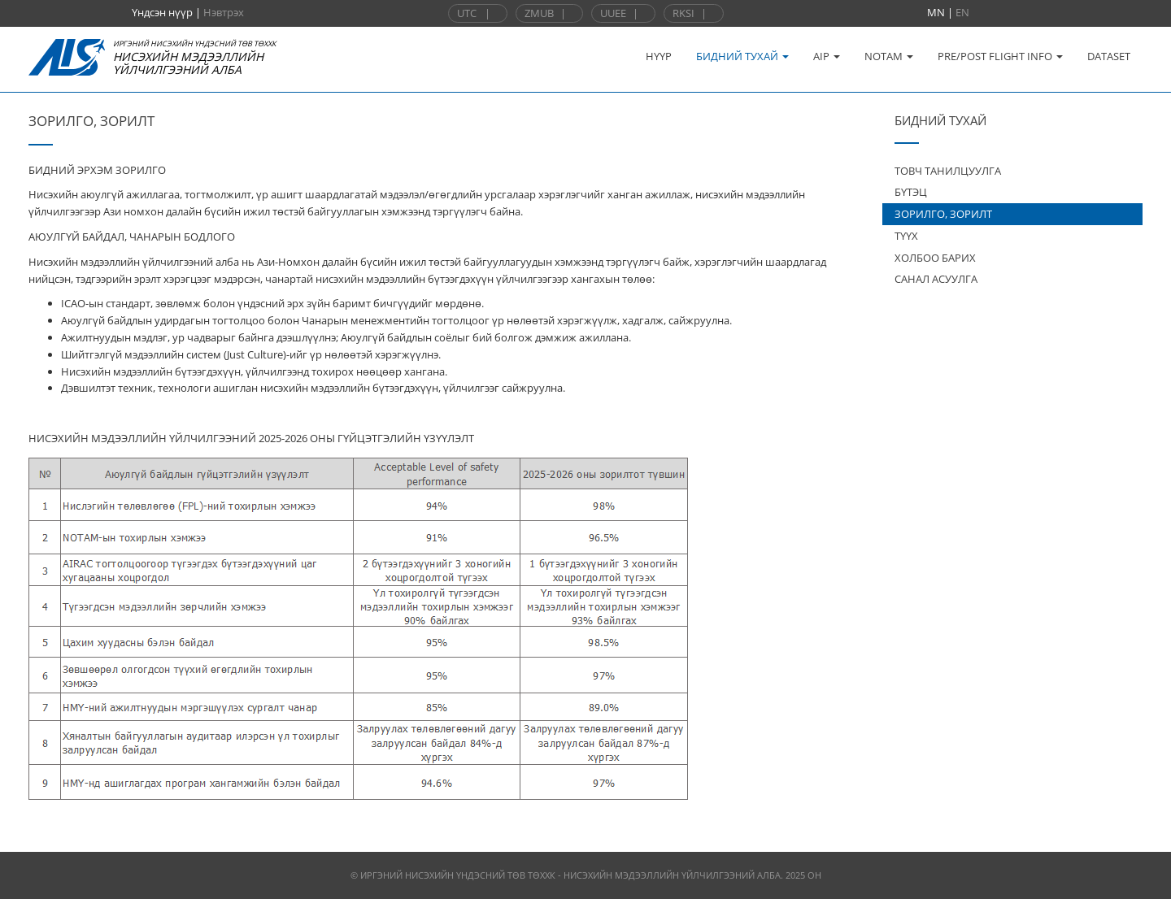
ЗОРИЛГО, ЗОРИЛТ (943, 213)
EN (962, 12)
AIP (826, 56)
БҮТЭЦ (911, 192)
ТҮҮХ (906, 235)
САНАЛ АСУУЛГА (936, 278)
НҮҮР (659, 56)
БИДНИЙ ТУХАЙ (742, 56)
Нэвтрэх (223, 12)
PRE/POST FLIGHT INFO (1000, 56)
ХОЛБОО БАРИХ (935, 257)
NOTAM (888, 56)
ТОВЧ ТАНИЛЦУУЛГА (948, 170)
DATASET (1108, 56)
